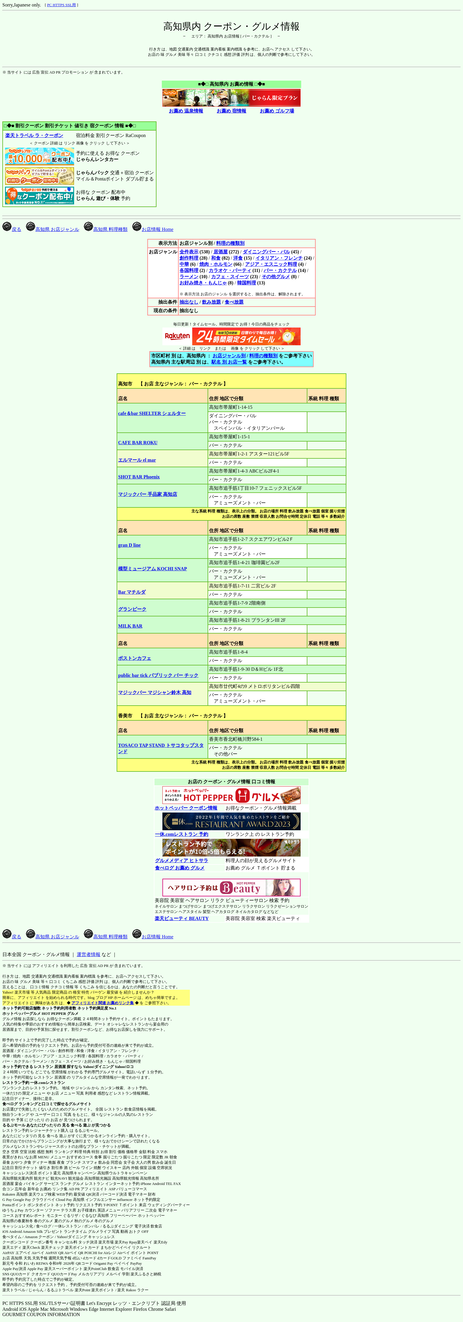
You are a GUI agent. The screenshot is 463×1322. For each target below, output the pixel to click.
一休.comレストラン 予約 (181, 834)
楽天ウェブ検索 (42, 1194)
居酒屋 (220, 251)
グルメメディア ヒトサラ (181, 860)
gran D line (129, 545)
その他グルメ (276, 276)
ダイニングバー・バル (266, 251)
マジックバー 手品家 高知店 (147, 494)
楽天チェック (52, 1247)
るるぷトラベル (60, 1290)
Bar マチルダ (132, 592)
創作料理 (189, 258)
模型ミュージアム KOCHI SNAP (152, 568)
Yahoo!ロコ (124, 1066)
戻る (11, 229)
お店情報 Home (152, 229)
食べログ (10, 1104)
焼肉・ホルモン (215, 264)
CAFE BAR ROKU (137, 442)
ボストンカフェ (134, 658)
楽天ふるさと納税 (146, 1274)
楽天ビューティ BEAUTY (182, 918)
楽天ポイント (102, 1290)
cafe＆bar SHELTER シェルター (152, 413)
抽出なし (189, 302)
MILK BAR (130, 626)
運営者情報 (88, 954)
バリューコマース (131, 1189)
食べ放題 (234, 302)
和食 (216, 258)
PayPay (136, 1263)
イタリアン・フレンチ (279, 258)
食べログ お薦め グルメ (180, 867)
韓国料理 (246, 282)
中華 (184, 264)
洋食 (238, 258)
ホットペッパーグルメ (21, 1013)
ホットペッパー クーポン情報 (186, 807)
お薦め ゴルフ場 (277, 110)
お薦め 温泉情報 (186, 110)
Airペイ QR (74, 1253)
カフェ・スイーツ (230, 276)
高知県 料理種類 (106, 229)
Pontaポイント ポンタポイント (28, 1205)
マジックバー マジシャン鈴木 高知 (154, 692)
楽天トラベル (13, 1290)
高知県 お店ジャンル (52, 229)
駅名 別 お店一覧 (229, 361)
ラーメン (189, 276)
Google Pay (22, 1199)
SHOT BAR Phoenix (139, 476)
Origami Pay (103, 1263)
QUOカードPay (64, 1274)
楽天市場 (106, 1242)
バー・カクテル (280, 270)
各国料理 (189, 270)
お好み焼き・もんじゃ (203, 282)
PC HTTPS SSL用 (61, 5)
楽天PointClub (95, 1268)
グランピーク (132, 609)
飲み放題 (211, 302)
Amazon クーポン (39, 1237)
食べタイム (12, 1237)
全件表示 (189, 251)
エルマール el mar (137, 460)
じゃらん (36, 1290)
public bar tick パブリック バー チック (158, 675)
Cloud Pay (64, 1199)
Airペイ (38, 1253)
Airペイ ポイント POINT (138, 1253)
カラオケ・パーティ (230, 270)
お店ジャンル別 (229, 355)
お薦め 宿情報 (231, 110)
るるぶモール (13, 1125)
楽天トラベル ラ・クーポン (34, 135)
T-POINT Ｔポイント (120, 1205)
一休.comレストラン (47, 1082)
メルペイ (113, 1274)
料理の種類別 (230, 243)
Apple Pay (35, 1268)
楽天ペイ (144, 1242)
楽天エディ (12, 1247)
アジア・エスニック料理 (271, 264)
